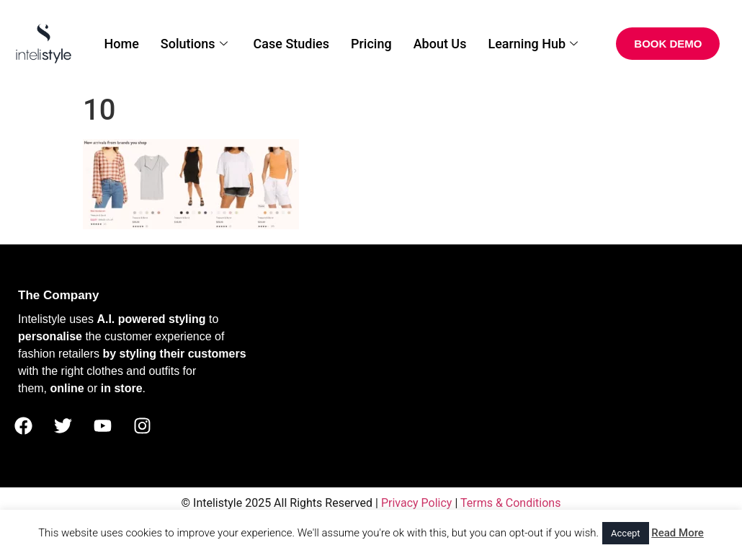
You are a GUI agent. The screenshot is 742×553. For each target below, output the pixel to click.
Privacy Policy (416, 503)
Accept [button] (625, 533)
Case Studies (291, 43)
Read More (677, 532)
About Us (440, 43)
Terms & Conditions (510, 503)
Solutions (194, 43)
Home (121, 43)
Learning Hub (533, 43)
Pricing (371, 43)
